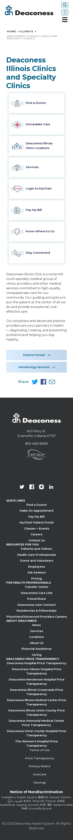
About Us (36, 643)
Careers (36, 534)
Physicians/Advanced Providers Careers (36, 616)
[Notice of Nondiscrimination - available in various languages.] (36, 792)
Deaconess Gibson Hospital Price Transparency (36, 671)
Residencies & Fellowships (36, 610)
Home (11, 31)
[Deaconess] (32, 10)
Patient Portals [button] (34, 355)
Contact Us (36, 540)
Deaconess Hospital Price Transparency (36, 663)
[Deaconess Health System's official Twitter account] (22, 487)
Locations (36, 637)
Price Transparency (39, 758)
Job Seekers (36, 572)
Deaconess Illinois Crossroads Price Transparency (36, 692)
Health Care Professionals (36, 555)
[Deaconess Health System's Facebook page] (31, 487)
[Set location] (64, 12)
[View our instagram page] (41, 487)
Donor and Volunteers (36, 560)
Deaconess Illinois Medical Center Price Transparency (36, 702)
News (36, 625)
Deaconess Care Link (36, 593)
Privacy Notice (39, 766)
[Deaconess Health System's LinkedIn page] (51, 487)
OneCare (39, 774)
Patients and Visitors (36, 549)
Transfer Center (36, 587)
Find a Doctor (36, 505)
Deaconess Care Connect (37, 605)
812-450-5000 (36, 443)
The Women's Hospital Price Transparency (36, 743)
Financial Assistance (36, 649)
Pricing (36, 578)
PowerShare (36, 599)
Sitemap (39, 782)
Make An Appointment (37, 510)
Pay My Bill (36, 516)
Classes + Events (36, 528)
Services (36, 631)
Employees (36, 566)
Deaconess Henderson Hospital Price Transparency (36, 682)
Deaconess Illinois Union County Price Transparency (36, 712)
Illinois (26, 31)
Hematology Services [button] (34, 367)
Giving (36, 655)
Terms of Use (40, 750)
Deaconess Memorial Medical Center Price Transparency (36, 723)
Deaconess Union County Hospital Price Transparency (36, 733)
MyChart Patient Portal (36, 522)
